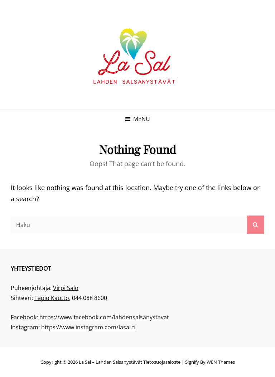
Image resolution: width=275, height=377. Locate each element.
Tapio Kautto (51, 298)
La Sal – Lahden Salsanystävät (110, 362)
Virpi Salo (65, 288)
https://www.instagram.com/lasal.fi (88, 327)
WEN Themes (221, 362)
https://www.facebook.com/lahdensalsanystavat (104, 317)
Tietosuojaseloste (161, 362)
